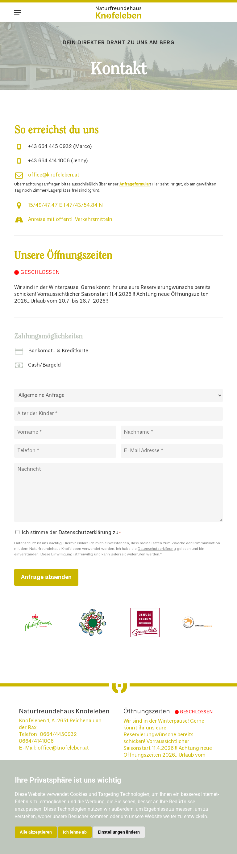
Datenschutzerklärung (157, 548)
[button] (17, 12)
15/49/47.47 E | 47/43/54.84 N (65, 205)
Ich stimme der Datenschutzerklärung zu (71, 532)
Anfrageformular (134, 184)
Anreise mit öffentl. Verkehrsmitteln (70, 219)
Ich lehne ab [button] (75, 832)
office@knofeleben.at (53, 175)
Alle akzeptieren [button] (36, 832)
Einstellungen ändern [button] (119, 832)
